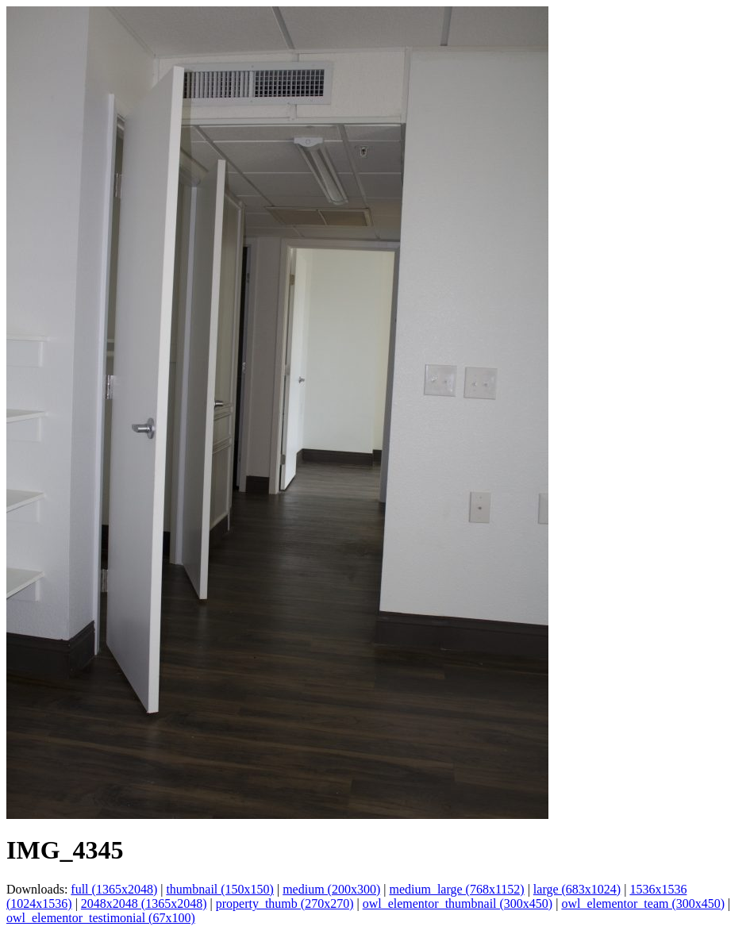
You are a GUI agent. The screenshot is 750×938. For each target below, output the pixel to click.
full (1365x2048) (114, 889)
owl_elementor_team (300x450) (643, 903)
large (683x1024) (577, 889)
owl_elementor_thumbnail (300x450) (458, 903)
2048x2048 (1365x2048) (144, 903)
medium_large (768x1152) (456, 889)
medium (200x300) (331, 889)
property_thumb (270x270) (285, 903)
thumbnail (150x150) (220, 889)
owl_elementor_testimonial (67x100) (100, 918)
